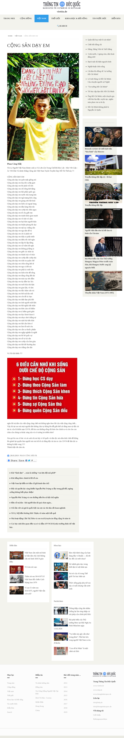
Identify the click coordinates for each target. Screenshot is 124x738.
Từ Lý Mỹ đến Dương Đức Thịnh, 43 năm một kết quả (33, 513)
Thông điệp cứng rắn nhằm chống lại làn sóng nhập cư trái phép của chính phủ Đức (80, 611)
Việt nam (41, 18)
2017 (65, 704)
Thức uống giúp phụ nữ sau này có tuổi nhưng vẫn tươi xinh (80, 586)
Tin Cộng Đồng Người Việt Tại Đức (46, 692)
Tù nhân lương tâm (42, 683)
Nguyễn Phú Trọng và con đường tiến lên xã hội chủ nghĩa (35, 497)
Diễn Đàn (116, 18)
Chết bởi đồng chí (95, 45)
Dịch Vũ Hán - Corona (43, 698)
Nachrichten (58, 601)
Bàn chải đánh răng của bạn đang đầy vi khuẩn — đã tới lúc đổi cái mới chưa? (80, 556)
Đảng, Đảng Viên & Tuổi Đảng (100, 49)
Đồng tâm (39, 687)
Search (63, 26)
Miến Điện (39, 702)
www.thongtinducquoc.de (102, 694)
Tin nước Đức (100, 18)
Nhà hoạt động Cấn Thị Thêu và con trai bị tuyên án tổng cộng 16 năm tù (40, 518)
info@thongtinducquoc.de (102, 706)
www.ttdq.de (97, 690)
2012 (65, 683)
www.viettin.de (98, 686)
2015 (65, 695)
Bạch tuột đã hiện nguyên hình (99, 62)
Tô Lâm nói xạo (31, 567)
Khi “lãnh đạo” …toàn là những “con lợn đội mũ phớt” (33, 473)
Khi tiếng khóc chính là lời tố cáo (24, 478)
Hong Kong (39, 706)
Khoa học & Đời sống (76, 18)
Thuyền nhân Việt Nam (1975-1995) (99, 293)
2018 (65, 708)
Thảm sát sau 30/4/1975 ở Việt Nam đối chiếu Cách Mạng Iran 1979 (34, 579)
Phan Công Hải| (14, 164)
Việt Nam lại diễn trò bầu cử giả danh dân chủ (30, 483)
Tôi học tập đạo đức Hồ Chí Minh (101, 91)
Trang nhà (9, 18)
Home (10, 36)
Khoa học (57, 545)
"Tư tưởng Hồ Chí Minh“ (98, 87)
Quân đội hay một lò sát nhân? (99, 40)
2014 (65, 691)
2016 (65, 700)
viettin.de (62, 11)
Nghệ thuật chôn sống (96, 67)
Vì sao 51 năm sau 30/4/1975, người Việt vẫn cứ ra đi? (35, 591)
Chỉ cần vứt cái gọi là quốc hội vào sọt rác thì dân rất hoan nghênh (38, 508)
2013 (65, 687)
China (37, 710)
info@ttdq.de (97, 702)
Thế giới (55, 18)
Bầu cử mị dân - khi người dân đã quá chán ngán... (31, 503)
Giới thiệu (97, 715)
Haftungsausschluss (100, 719)
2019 (65, 712)
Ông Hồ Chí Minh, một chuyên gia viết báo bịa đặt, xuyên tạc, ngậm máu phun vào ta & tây (101, 99)
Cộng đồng (26, 18)
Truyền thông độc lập (94, 205)
